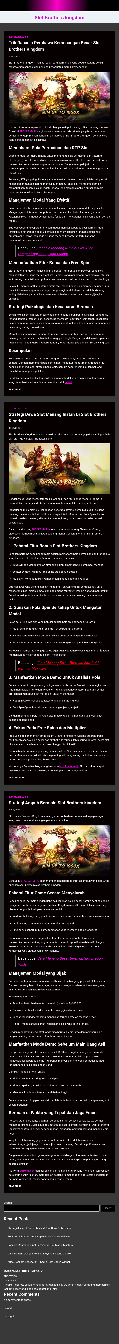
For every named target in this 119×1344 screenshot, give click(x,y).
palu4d (8, 1308)
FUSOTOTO (10, 1276)
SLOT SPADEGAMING (18, 37)
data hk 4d (10, 1280)
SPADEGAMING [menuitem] (29, 131)
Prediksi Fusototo (14, 1284)
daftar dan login (51, 1284)
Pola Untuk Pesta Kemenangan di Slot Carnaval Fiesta (39, 1236)
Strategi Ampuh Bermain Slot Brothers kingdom (55, 802)
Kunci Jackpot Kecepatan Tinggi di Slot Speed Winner (39, 1261)
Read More (16, 389)
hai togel (9, 1316)
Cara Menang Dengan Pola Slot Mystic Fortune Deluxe (39, 1253)
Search (8, 1202)
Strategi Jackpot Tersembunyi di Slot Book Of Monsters (40, 1228)
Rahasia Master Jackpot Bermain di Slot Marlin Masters (40, 1245)
